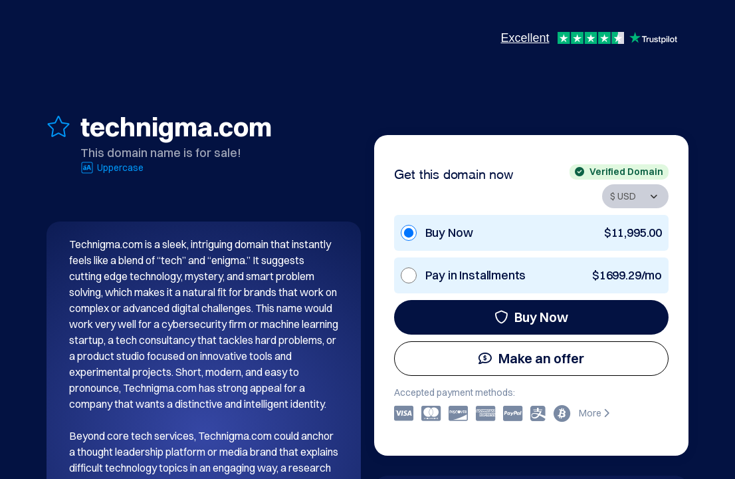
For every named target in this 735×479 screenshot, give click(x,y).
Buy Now (531, 317)
